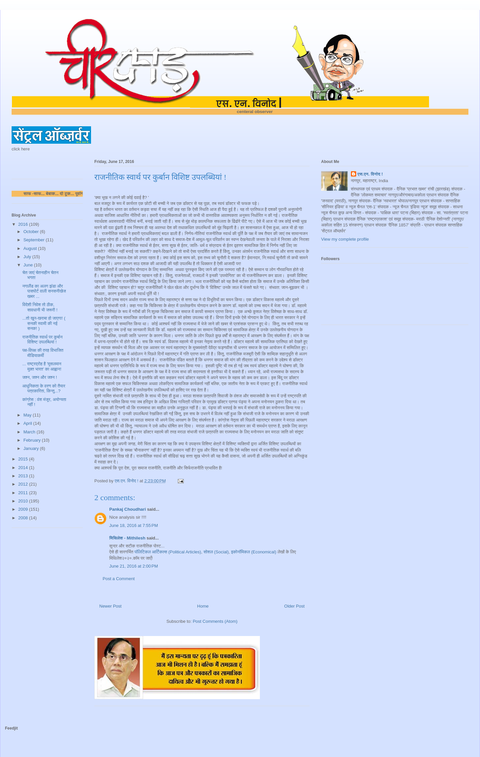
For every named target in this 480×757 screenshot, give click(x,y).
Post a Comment (119, 578)
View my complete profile (345, 239)
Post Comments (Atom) (215, 621)
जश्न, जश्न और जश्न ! (39, 377)
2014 (23, 467)
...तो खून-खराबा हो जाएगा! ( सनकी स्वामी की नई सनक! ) (43, 323)
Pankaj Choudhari (127, 509)
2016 (23, 224)
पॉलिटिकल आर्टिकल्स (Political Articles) (167, 551)
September (35, 239)
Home (203, 606)
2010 (23, 500)
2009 (23, 509)
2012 (23, 484)
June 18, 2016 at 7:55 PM (133, 525)
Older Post (294, 606)
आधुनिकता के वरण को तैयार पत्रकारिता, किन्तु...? (43, 388)
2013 (23, 475)
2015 (23, 459)
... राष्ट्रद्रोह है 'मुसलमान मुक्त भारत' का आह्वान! (41, 366)
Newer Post (110, 606)
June (29, 264)
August (31, 248)
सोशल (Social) (216, 551)
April (28, 423)
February (33, 440)
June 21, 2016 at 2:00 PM (133, 566)
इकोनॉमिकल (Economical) (253, 551)
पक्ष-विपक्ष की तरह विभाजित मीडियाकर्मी (42, 353)
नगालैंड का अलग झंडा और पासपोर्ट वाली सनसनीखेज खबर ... (44, 291)
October (32, 231)
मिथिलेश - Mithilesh (127, 538)
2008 (23, 517)
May (28, 415)
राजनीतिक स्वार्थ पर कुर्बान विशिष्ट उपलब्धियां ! (42, 340)
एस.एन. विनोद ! (370, 174)
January (32, 448)
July (28, 256)
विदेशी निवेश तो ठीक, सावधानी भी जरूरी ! (39, 307)
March (30, 431)
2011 (23, 492)
